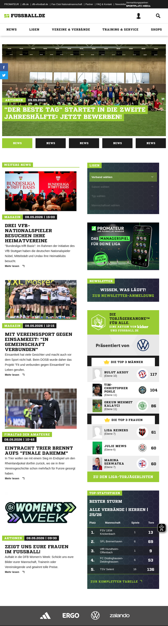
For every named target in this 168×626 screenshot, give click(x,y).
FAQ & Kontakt (104, 4)
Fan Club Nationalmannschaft (67, 4)
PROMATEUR (11, 4)
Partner (89, 4)
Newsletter (120, 4)
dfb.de (25, 4)
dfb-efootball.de (40, 4)
